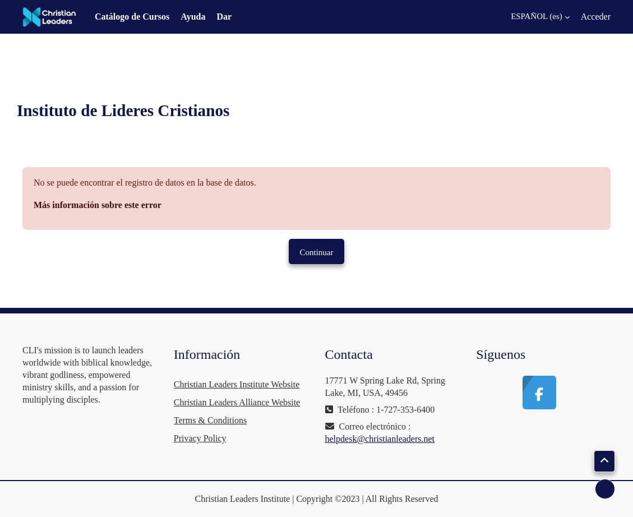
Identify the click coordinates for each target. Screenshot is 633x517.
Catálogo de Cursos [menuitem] (132, 16)
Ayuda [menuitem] (193, 16)
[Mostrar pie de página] (605, 489)
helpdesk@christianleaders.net (380, 439)
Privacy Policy (200, 438)
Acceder (596, 16)
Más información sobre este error (97, 205)
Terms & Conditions (210, 420)
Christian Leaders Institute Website (237, 384)
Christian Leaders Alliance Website (237, 402)
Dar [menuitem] (224, 16)
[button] (533, 17)
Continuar (317, 252)
